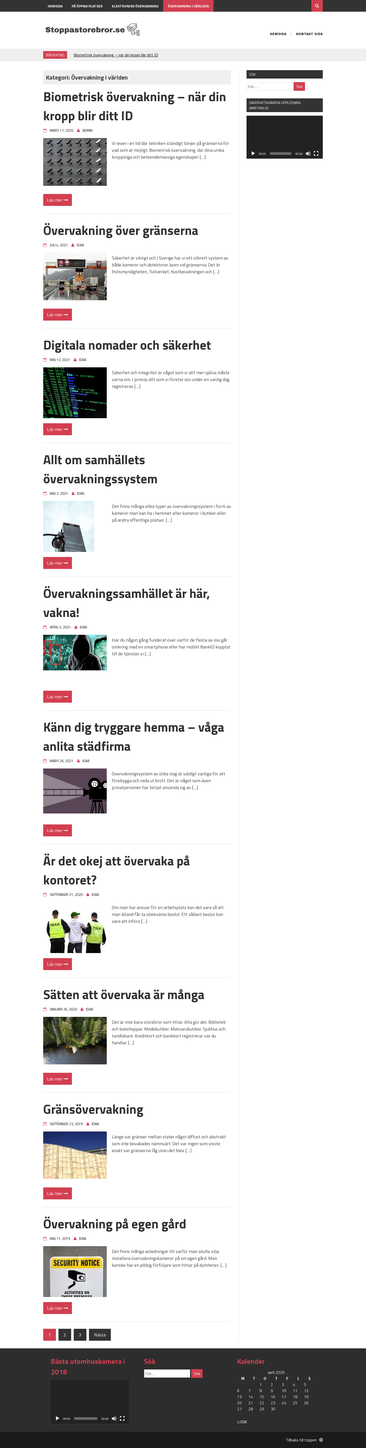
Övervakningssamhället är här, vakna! (126, 602)
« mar (242, 1421)
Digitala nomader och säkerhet (127, 344)
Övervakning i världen (188, 6)
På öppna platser (87, 6)
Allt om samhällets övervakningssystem (100, 469)
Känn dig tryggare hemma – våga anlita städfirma (133, 736)
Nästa (100, 1334)
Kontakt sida (59, 17)
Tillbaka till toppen (304, 1440)
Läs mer (57, 200)
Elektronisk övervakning (135, 6)
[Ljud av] (308, 153)
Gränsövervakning (93, 1109)
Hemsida (55, 6)
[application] (285, 137)
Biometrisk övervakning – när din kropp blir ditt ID (116, 55)
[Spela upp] (253, 153)
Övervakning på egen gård (114, 1223)
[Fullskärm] (316, 153)
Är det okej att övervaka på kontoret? (116, 870)
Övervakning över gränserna (120, 230)
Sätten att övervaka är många (123, 994)
